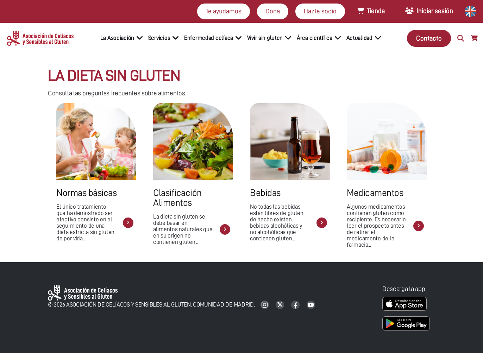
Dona (272, 11)
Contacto (429, 38)
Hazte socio (320, 11)
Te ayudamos (224, 11)
